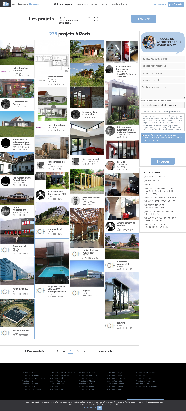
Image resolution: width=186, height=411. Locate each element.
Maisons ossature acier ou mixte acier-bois (161, 219)
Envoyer (162, 161)
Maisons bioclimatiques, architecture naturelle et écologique (162, 191)
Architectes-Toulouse (87, 389)
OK (99, 408)
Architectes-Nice (57, 384)
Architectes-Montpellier (145, 381)
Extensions (152, 180)
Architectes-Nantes (30, 384)
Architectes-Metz (114, 381)
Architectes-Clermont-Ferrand (34, 378)
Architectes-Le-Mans (144, 378)
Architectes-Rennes (115, 386)
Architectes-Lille (28, 381)
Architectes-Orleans (115, 384)
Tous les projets (155, 176)
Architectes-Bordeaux (88, 375)
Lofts (149, 184)
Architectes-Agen (29, 373)
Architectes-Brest (114, 375)
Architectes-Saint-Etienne (146, 386)
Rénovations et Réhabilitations (155, 206)
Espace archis (158, 4)
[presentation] (163, 150)
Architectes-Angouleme (145, 373)
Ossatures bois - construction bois (157, 225)
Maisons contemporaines (161, 197)
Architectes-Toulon (58, 389)
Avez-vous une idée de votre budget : (156, 101)
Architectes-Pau (28, 386)
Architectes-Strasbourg (31, 389)
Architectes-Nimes (86, 384)
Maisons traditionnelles (160, 201)
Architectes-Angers (115, 373)
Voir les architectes (87, 4)
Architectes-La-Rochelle (89, 378)
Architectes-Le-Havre (116, 378)
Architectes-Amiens (87, 373)
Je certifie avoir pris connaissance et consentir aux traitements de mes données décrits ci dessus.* (162, 137)
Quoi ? (74, 17)
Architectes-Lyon (57, 381)
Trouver (144, 19)
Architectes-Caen (143, 375)
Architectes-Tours (114, 389)
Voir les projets (63, 4)
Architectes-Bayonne (30, 375)
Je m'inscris (175, 4)
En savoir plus (90, 408)
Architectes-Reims (86, 386)
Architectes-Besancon (59, 375)
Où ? (96, 17)
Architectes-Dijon (57, 378)
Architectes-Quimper (59, 386)
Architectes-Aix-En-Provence (62, 373)
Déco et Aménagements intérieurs (160, 212)
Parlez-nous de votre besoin (117, 4)
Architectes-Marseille (88, 381)
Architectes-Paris (143, 384)
